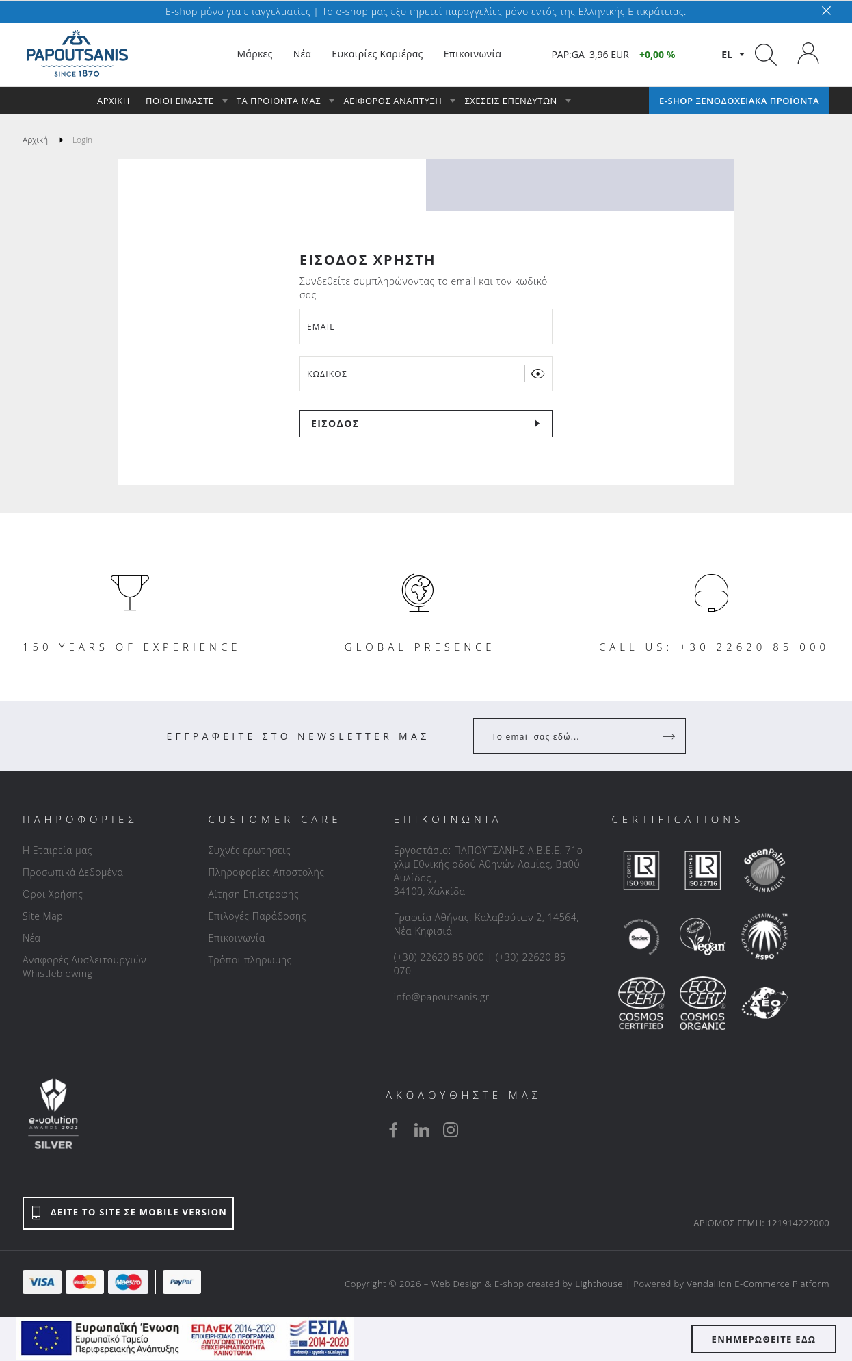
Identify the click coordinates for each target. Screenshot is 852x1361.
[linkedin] (421, 1129)
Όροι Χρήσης (53, 893)
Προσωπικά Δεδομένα (73, 872)
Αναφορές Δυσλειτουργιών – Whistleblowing (89, 966)
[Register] (670, 736)
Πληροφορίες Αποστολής (266, 872)
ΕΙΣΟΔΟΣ (335, 423)
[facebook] (393, 1129)
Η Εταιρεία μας (57, 850)
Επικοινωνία (236, 937)
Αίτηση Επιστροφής (253, 893)
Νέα (31, 937)
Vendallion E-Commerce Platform (758, 1284)
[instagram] (450, 1129)
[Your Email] (570, 736)
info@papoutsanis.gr (442, 996)
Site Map (43, 915)
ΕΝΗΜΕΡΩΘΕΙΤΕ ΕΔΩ (764, 1339)
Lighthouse (599, 1284)
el (726, 54)
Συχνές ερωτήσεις (249, 850)
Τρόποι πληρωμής (249, 959)
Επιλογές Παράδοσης (257, 915)
